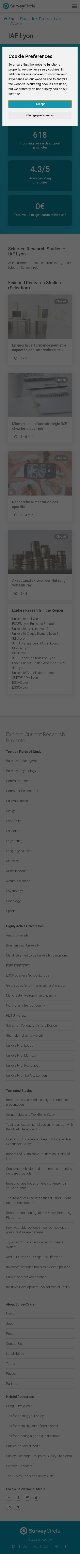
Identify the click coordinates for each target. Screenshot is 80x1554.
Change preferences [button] (40, 115)
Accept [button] (40, 104)
